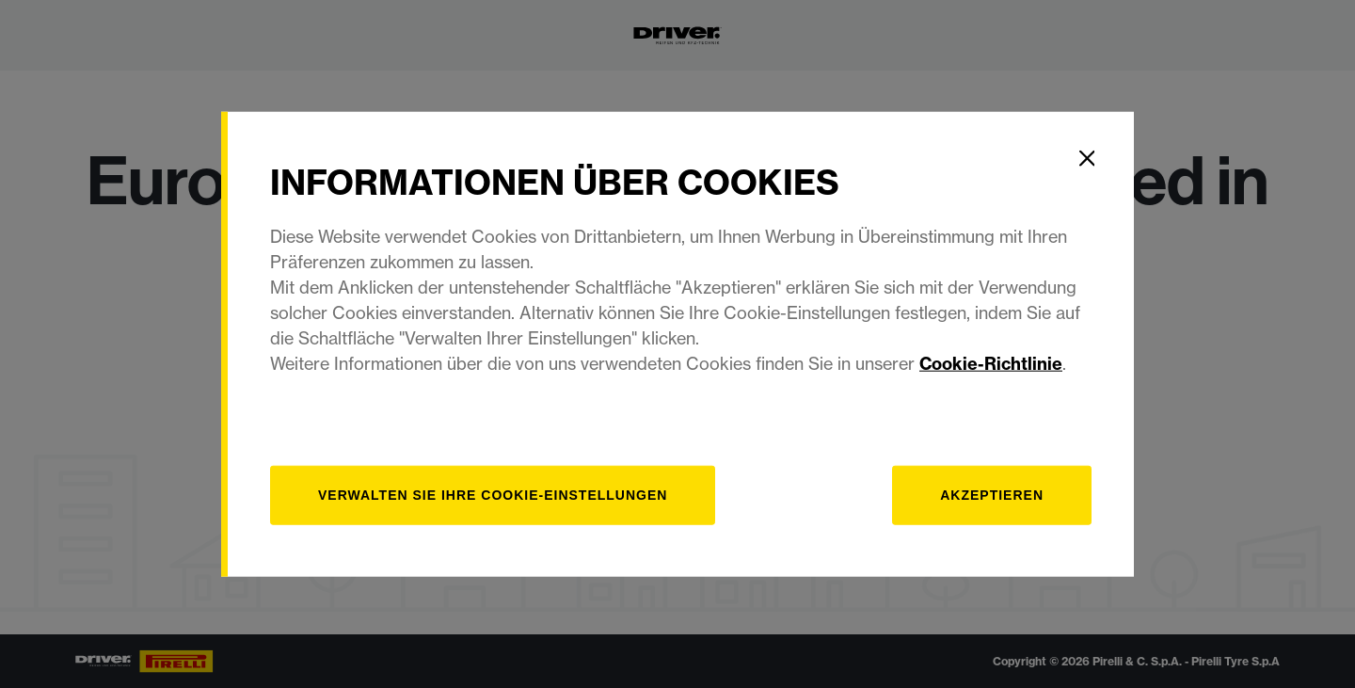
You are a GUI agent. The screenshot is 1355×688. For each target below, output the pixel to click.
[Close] (1087, 158)
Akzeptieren (992, 495)
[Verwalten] (492, 495)
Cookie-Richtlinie (990, 364)
